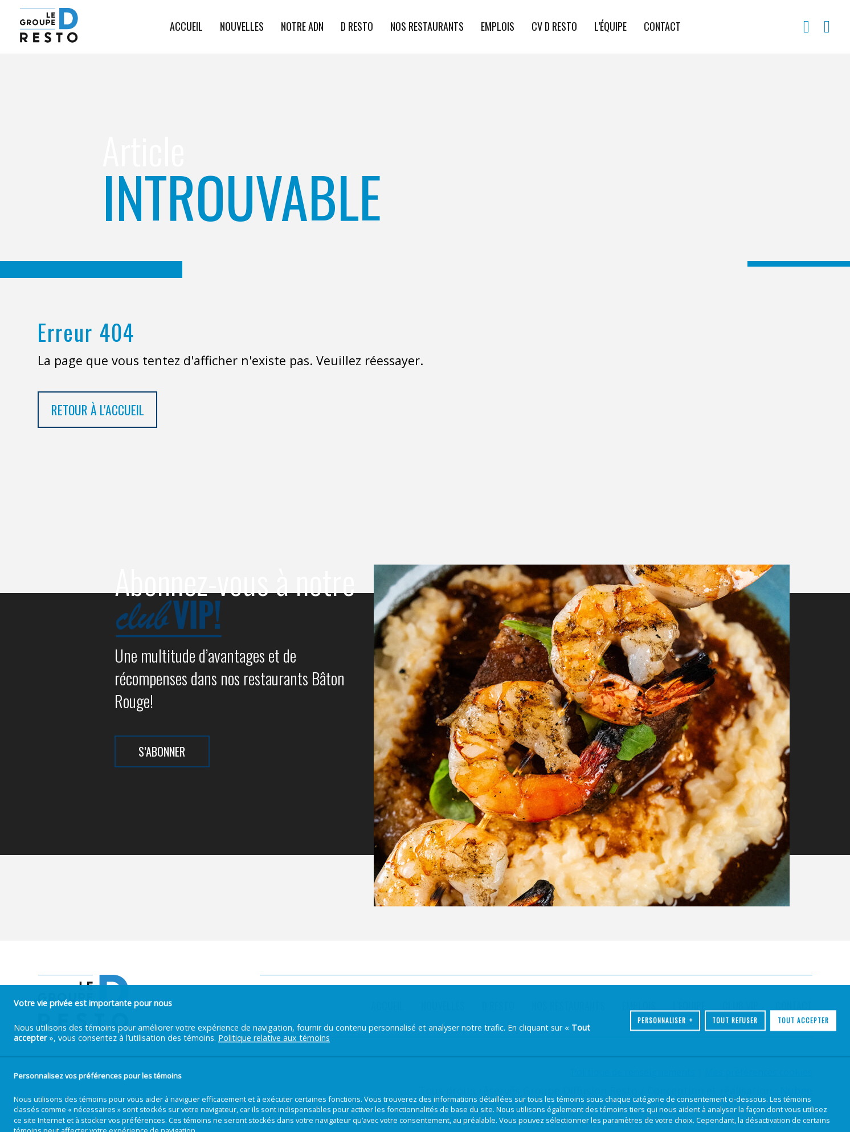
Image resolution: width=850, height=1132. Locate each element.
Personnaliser (665, 1092)
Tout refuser (735, 1092)
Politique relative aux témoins (274, 1109)
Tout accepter (803, 1092)
